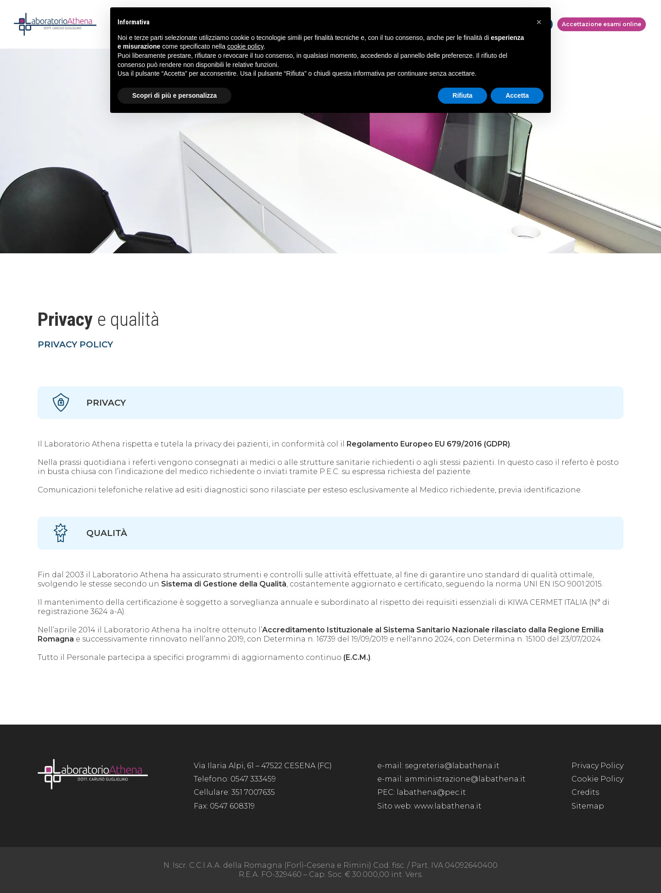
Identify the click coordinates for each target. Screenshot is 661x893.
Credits (585, 792)
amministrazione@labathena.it (465, 779)
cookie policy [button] (245, 46)
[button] (539, 22)
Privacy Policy (597, 765)
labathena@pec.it (431, 792)
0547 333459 (253, 779)
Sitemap (587, 806)
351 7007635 (253, 792)
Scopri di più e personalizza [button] (174, 95)
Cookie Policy (597, 779)
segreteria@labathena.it (452, 765)
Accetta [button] (517, 95)
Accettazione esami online (601, 24)
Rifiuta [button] (463, 95)
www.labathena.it (448, 806)
